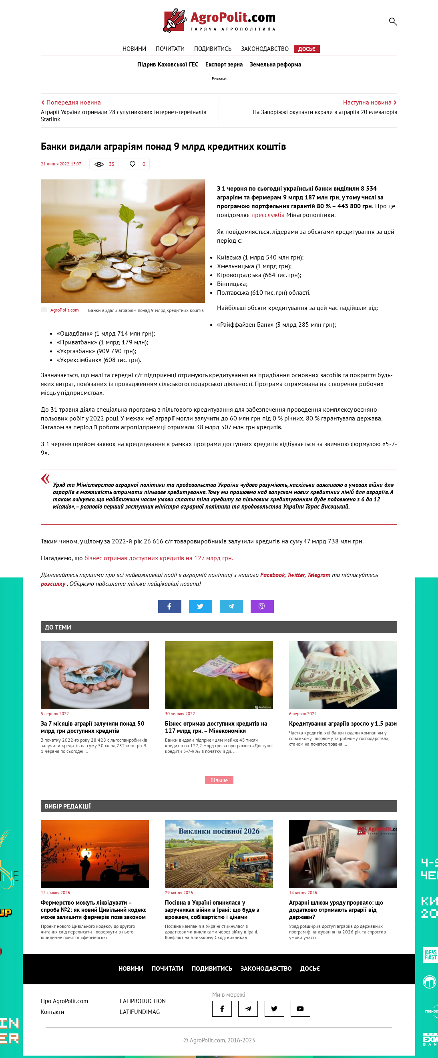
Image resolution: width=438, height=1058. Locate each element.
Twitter (296, 580)
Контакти (52, 1014)
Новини (134, 48)
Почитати (170, 48)
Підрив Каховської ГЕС (165, 67)
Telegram (318, 580)
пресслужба (268, 220)
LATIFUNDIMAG (140, 1014)
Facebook (272, 580)
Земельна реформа (277, 67)
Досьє (306, 48)
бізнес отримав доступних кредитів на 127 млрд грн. (158, 563)
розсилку (54, 589)
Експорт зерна (224, 67)
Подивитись (212, 48)
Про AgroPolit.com (64, 1003)
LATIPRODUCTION (143, 1003)
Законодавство (265, 48)
